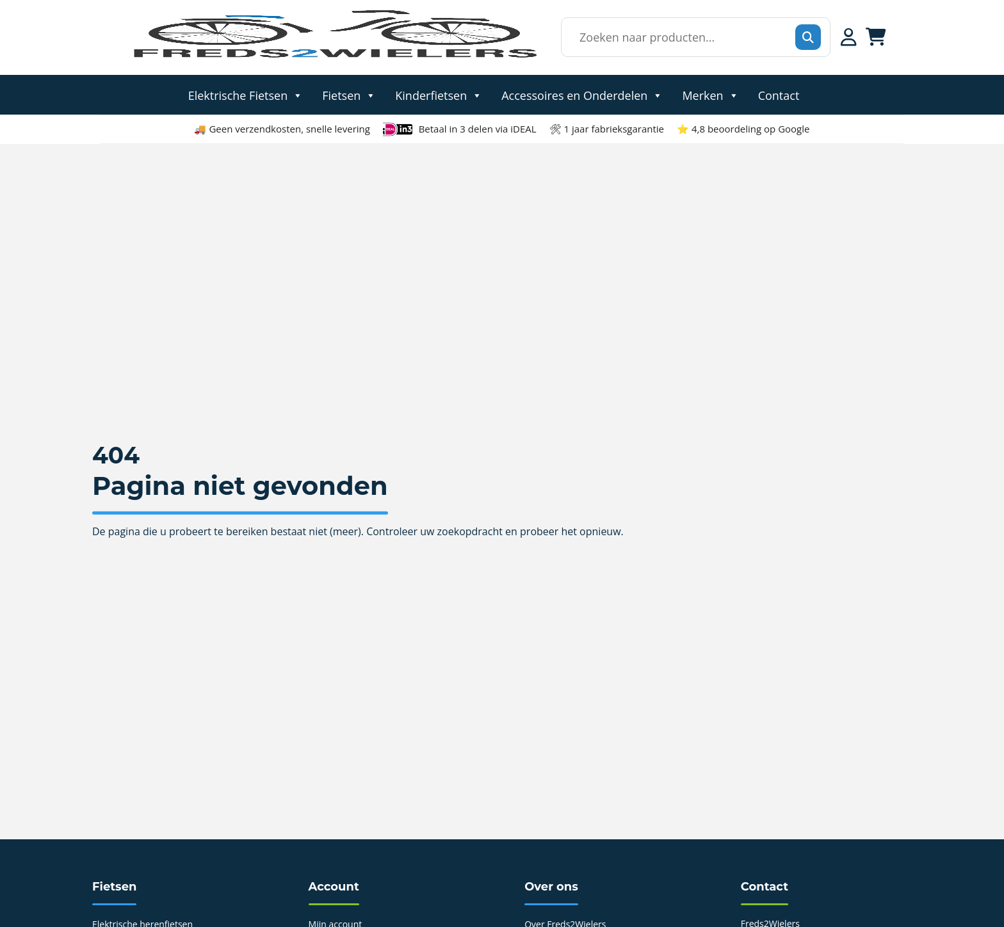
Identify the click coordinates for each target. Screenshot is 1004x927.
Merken (710, 95)
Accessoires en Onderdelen (582, 95)
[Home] (334, 57)
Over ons (551, 887)
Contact (779, 95)
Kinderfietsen (438, 95)
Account (334, 887)
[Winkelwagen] (876, 37)
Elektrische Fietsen (246, 95)
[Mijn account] (849, 37)
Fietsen (349, 95)
